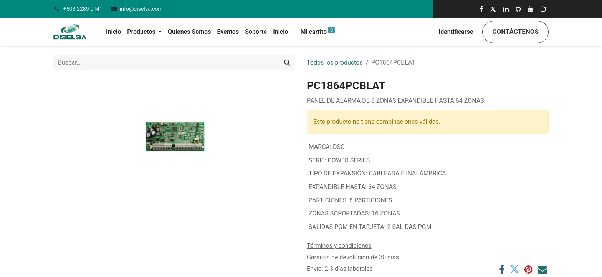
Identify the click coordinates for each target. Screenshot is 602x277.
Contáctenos (515, 31)
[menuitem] (113, 32)
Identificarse (456, 31)
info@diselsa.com (141, 9)
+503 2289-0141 (83, 9)
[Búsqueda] (287, 62)
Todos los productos (335, 62)
